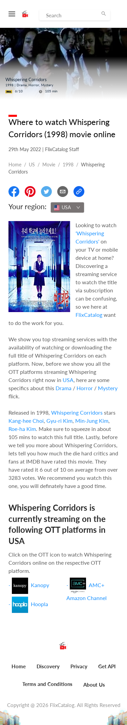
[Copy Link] (78, 191)
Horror (85, 388)
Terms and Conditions (47, 684)
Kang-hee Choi (26, 420)
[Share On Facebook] (13, 191)
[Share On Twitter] (46, 191)
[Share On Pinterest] (30, 191)
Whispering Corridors (77, 412)
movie (48, 164)
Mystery (108, 388)
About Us (94, 685)
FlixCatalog (89, 314)
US (32, 164)
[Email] (62, 191)
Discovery (48, 666)
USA (68, 380)
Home (14, 164)
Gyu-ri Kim (59, 420)
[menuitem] (18, 670)
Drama (63, 388)
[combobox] (67, 207)
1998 (68, 164)
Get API (106, 666)
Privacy (78, 666)
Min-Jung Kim (91, 420)
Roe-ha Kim (22, 428)
